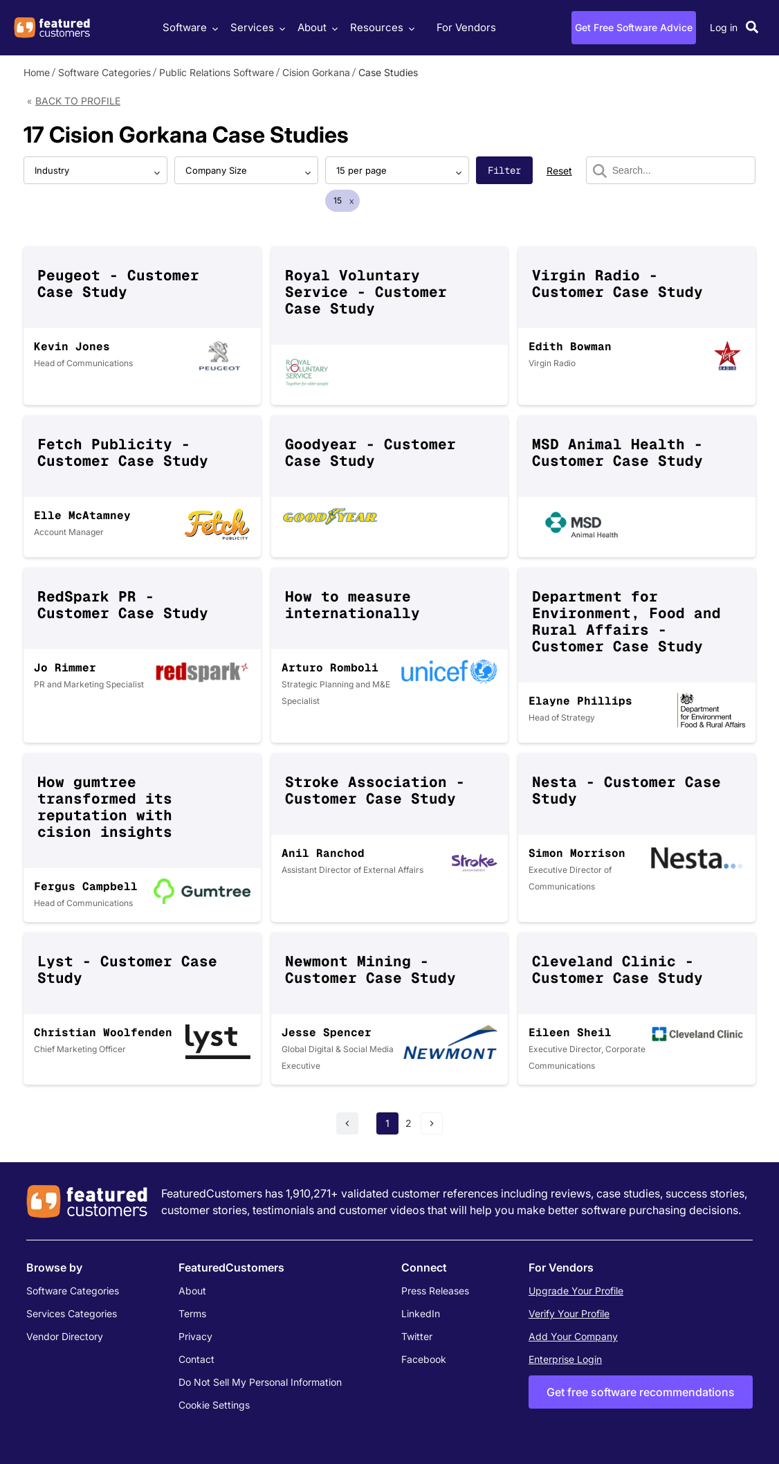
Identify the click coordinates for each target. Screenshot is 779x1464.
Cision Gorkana (316, 72)
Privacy (195, 1336)
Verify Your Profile (569, 1313)
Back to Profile (77, 101)
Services (256, 27)
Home (37, 72)
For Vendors (466, 27)
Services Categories (71, 1313)
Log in (723, 27)
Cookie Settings (214, 1405)
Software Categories (104, 72)
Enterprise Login (565, 1359)
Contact (196, 1359)
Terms (192, 1313)
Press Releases (435, 1290)
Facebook (423, 1359)
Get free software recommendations (641, 1392)
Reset (559, 171)
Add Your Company (573, 1336)
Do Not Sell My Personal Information (260, 1382)
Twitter (416, 1336)
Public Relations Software (216, 72)
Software (188, 27)
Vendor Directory (64, 1336)
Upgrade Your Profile (576, 1290)
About (315, 27)
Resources (380, 27)
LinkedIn (420, 1313)
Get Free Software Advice (634, 27)
